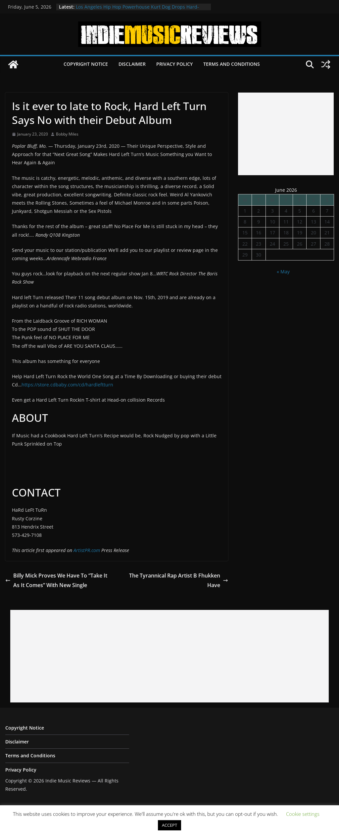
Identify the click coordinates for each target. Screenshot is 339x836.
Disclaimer (132, 64)
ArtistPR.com (86, 550)
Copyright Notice (86, 64)
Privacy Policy (174, 64)
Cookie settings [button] (302, 814)
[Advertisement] (286, 134)
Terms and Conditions (231, 64)
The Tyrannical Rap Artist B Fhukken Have (178, 580)
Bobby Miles (67, 134)
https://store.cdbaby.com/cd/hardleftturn (67, 384)
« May (283, 271)
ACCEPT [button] (169, 825)
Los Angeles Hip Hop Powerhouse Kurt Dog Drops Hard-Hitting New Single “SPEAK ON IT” (137, 10)
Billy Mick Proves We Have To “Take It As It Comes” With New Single (56, 580)
